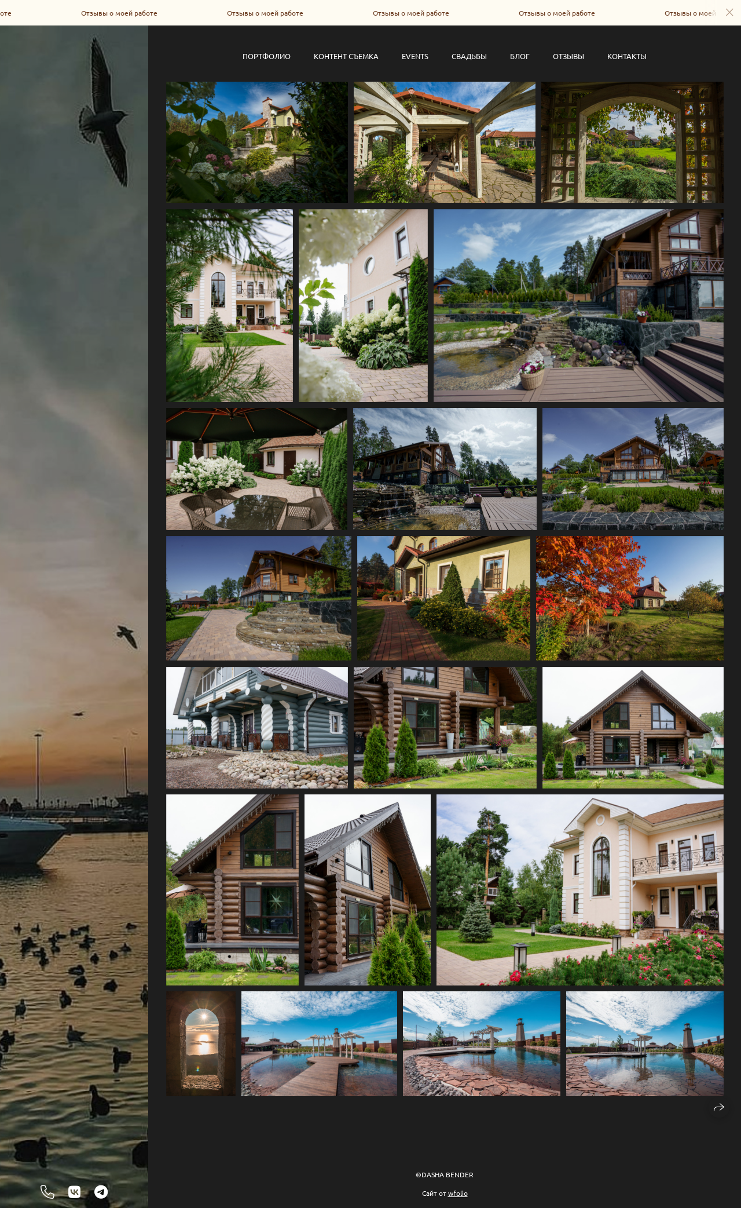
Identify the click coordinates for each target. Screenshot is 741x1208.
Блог (520, 56)
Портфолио (267, 56)
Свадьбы (469, 56)
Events (415, 56)
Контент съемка (346, 56)
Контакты (627, 56)
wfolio (458, 1193)
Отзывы (568, 56)
